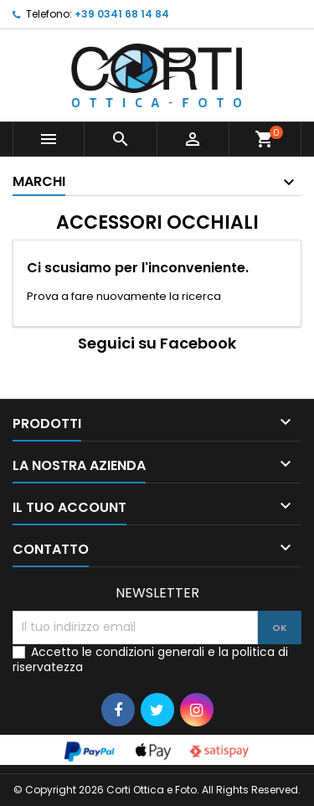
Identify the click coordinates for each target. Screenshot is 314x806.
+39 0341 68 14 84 (122, 14)
